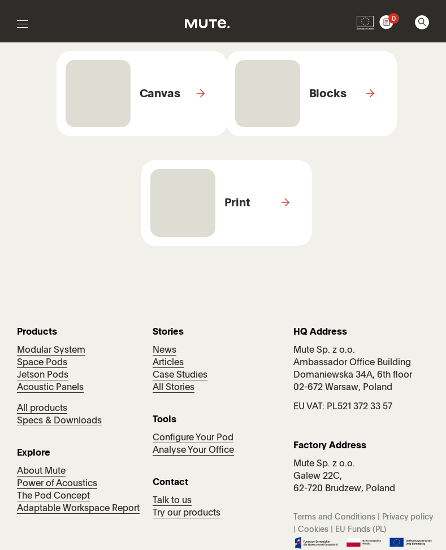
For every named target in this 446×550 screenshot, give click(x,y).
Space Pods (42, 362)
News (164, 350)
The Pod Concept (53, 496)
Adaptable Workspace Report (78, 508)
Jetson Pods (42, 375)
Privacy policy (407, 517)
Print (237, 203)
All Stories (173, 387)
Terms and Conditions (334, 517)
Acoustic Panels (50, 387)
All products (42, 408)
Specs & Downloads (59, 421)
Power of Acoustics (57, 483)
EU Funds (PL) (360, 530)
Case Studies (180, 375)
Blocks (328, 94)
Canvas (160, 94)
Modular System (51, 350)
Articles (168, 362)
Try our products (186, 513)
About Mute (41, 471)
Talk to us (172, 500)
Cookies (313, 530)
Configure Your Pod (193, 438)
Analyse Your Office (193, 450)
